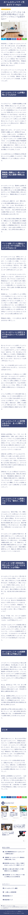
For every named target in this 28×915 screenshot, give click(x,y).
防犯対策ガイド (8, 896)
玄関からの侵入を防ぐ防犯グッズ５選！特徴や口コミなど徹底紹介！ (14, 870)
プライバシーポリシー (11, 911)
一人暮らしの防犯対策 (10, 892)
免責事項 (19, 911)
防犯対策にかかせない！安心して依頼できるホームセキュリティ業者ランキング (14, 864)
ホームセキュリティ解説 (6, 9)
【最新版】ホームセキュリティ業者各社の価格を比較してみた (14, 858)
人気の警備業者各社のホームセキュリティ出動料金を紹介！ (14, 852)
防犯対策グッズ (8, 899)
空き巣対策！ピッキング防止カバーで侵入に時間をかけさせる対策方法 (14, 875)
